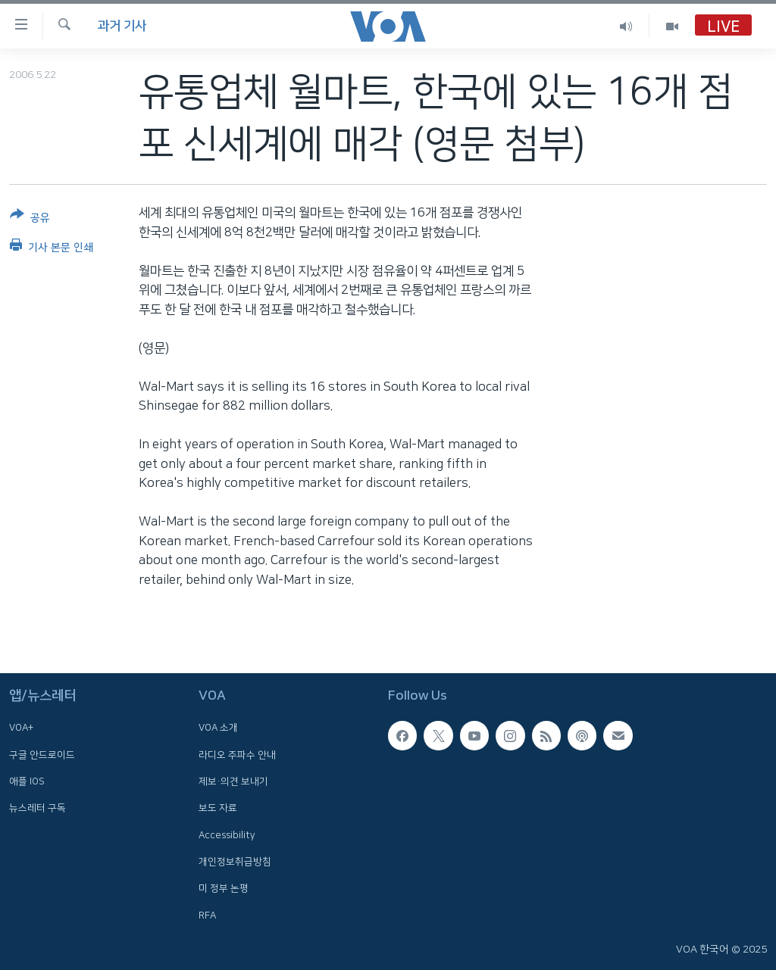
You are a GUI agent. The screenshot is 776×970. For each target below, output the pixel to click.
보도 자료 (218, 808)
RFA (207, 914)
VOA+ (21, 727)
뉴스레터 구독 (37, 808)
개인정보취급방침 (235, 861)
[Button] (30, 219)
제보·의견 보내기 (233, 781)
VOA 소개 (218, 727)
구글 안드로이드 (42, 754)
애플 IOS (27, 781)
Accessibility (227, 834)
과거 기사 (122, 26)
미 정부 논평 (224, 888)
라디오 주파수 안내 (237, 754)
